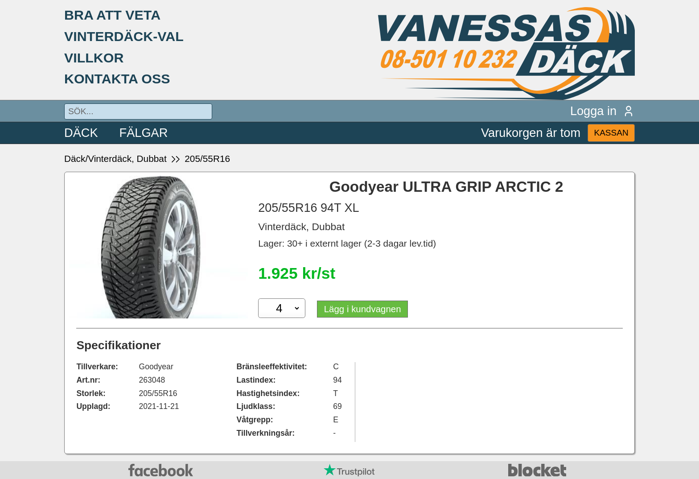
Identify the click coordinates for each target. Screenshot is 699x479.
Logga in (602, 111)
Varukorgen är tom (530, 133)
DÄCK (81, 133)
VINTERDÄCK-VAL (124, 36)
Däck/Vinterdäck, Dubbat (115, 158)
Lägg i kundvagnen (363, 309)
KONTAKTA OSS (117, 78)
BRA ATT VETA (112, 14)
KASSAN (611, 132)
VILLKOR (93, 57)
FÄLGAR (143, 133)
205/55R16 (207, 158)
